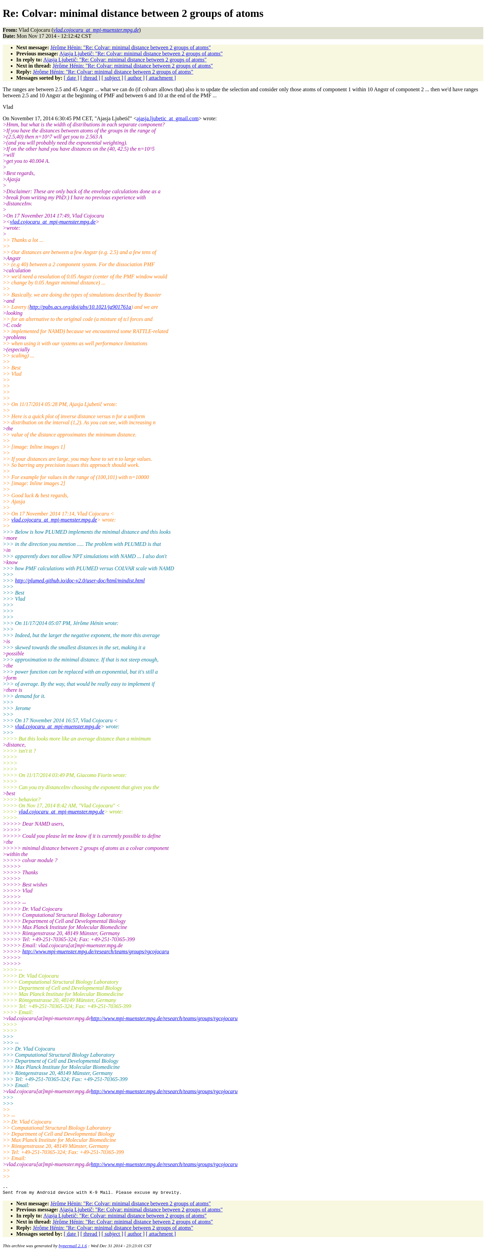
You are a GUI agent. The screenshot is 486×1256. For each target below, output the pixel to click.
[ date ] (71, 78)
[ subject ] (112, 78)
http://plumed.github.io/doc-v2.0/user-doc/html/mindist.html (80, 580)
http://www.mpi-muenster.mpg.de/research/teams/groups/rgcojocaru (95, 951)
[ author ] (135, 78)
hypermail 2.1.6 (73, 1247)
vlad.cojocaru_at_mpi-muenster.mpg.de (53, 222)
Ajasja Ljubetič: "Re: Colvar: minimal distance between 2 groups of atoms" (141, 53)
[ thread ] (90, 78)
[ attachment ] (161, 78)
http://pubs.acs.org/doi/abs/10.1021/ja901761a (80, 307)
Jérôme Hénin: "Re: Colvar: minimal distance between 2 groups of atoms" (130, 47)
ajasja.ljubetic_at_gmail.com (167, 118)
